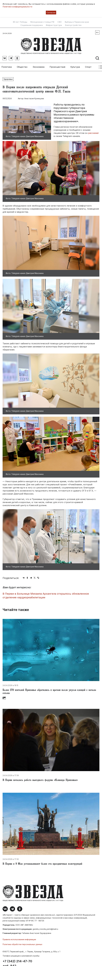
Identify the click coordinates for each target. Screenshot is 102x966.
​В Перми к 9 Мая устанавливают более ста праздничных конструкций (42, 862)
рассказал (93, 131)
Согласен (51, 12)
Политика (6, 65)
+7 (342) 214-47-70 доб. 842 (17, 962)
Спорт (88, 65)
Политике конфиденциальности (17, 6)
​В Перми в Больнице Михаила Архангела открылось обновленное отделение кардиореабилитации (46, 594)
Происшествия (57, 65)
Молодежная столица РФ (42, 22)
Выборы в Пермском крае (77, 22)
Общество (22, 65)
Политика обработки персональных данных (22, 943)
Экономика (38, 65)
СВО (59, 22)
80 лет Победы (20, 22)
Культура (75, 65)
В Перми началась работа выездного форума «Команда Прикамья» (40, 779)
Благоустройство (73, 25)
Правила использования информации (19, 938)
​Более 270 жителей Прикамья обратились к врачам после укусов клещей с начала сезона (49, 691)
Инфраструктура (54, 25)
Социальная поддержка (31, 25)
